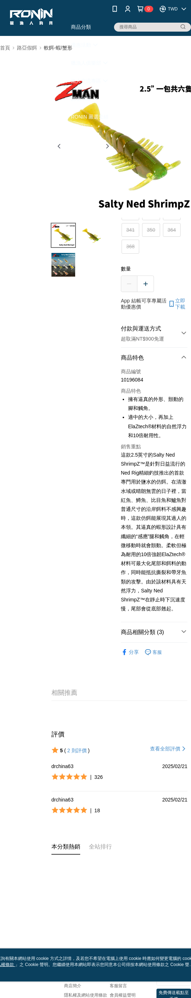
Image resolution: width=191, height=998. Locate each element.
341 (130, 230)
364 (172, 230)
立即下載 (176, 304)
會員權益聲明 (123, 995)
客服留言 (118, 985)
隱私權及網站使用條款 (85, 995)
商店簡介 (72, 985)
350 (151, 230)
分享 (130, 652)
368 (130, 246)
